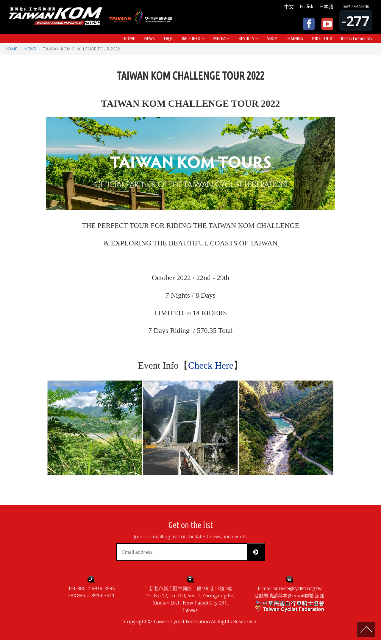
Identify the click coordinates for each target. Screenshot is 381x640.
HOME (10, 49)
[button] (193, 38)
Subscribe (258, 552)
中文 (289, 6)
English (306, 6)
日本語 (326, 6)
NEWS (30, 49)
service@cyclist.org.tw (297, 588)
